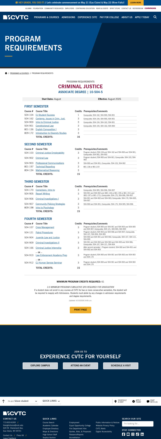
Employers (69, 8)
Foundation (38, 8)
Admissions (68, 17)
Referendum (138, 8)
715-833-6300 (9, 422)
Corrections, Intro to (45, 190)
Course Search (48, 423)
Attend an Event (80, 366)
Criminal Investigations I (47, 199)
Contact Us (126, 8)
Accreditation (74, 438)
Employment (74, 423)
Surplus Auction (49, 438)
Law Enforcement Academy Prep (51, 255)
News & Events (102, 8)
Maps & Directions (50, 432)
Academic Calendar (50, 426)
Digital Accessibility (104, 432)
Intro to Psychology (45, 208)
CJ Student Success (45, 115)
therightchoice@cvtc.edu (13, 425)
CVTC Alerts (101, 429)
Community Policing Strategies (50, 204)
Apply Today (142, 17)
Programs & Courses (46, 17)
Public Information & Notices (107, 423)
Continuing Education (85, 8)
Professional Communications (50, 163)
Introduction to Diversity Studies (51, 133)
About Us (127, 17)
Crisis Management (45, 227)
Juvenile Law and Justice (48, 238)
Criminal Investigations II (47, 243)
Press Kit (20, 435)
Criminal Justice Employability (50, 153)
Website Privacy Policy (105, 426)
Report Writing (43, 194)
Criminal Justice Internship (48, 248)
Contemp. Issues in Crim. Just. (50, 119)
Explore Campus (40, 366)
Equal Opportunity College (80, 426)
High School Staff (50, 435)
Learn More (135, 3)
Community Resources (54, 8)
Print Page (80, 310)
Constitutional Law (45, 126)
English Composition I (46, 129)
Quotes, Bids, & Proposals (80, 432)
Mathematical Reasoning (47, 170)
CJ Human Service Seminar (49, 263)
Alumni (28, 8)
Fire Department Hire (77, 429)
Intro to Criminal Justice (47, 122)
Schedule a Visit (121, 366)
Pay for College (109, 17)
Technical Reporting (45, 167)
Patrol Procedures (44, 233)
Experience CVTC (87, 17)
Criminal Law (42, 158)
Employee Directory (50, 429)
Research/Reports (76, 435)
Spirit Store (115, 8)
